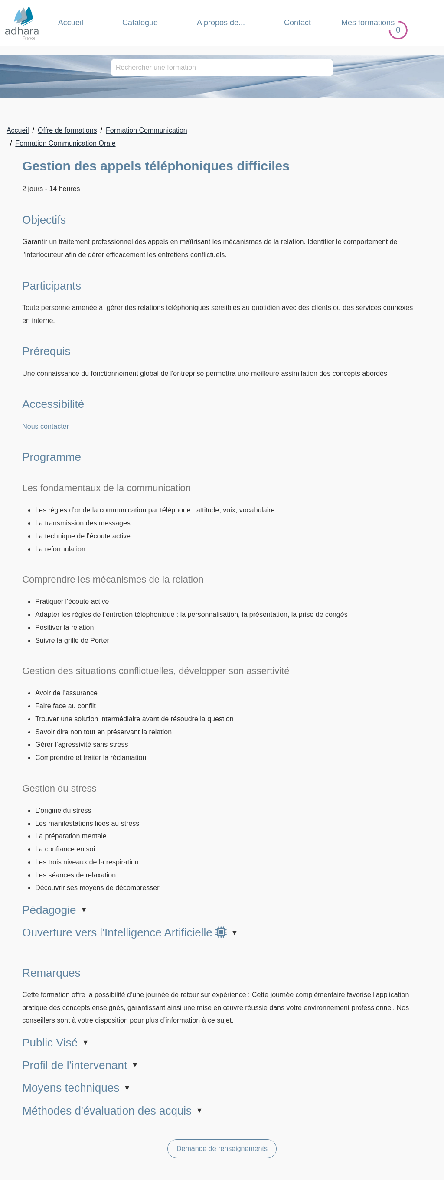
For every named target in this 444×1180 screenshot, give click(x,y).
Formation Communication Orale (65, 143)
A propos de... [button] (221, 22)
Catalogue (140, 22)
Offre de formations (67, 130)
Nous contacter (45, 426)
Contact (297, 22)
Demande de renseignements (222, 1148)
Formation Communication (146, 130)
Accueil (70, 22)
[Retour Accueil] (21, 23)
